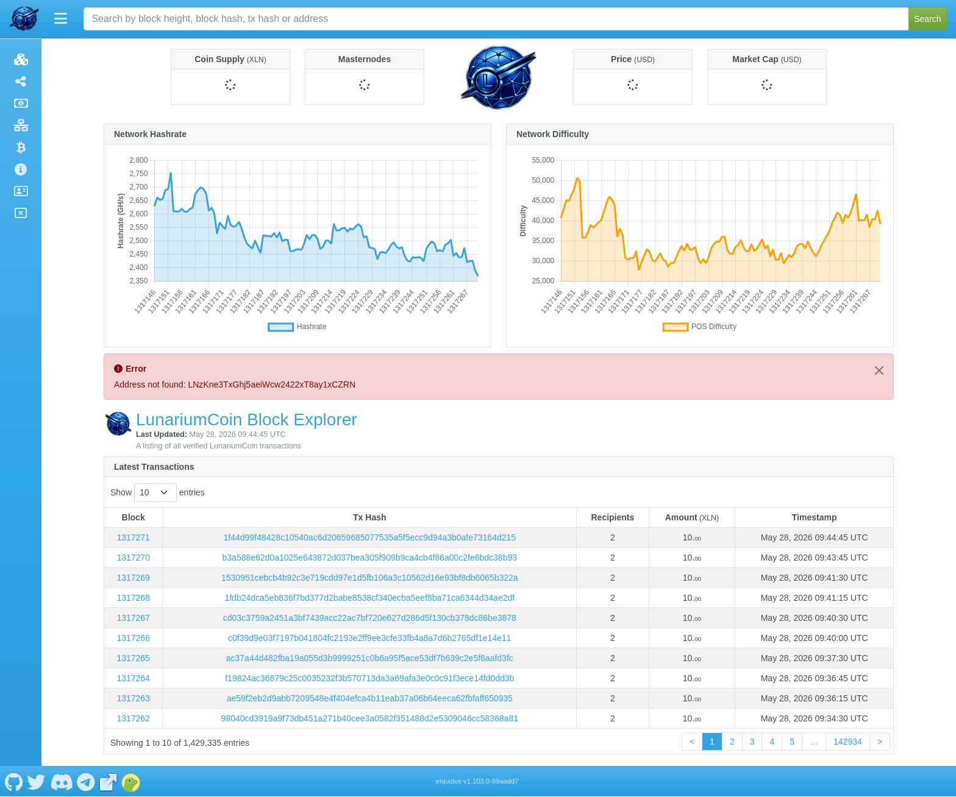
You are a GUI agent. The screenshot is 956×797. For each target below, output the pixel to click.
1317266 (133, 638)
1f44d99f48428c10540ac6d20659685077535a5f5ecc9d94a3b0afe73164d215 (369, 537)
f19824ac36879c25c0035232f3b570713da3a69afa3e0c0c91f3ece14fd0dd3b (369, 678)
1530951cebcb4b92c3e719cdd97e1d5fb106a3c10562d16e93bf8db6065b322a (369, 578)
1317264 (133, 678)
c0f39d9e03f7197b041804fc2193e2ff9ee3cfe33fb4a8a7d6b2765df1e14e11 (370, 638)
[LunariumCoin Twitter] (36, 781)
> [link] (879, 741)
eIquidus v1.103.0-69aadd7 (477, 781)
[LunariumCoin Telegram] (86, 781)
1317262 (133, 718)
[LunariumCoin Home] (24, 19)
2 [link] (732, 741)
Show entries (157, 492)
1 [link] (712, 741)
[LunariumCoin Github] (14, 781)
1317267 (133, 618)
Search (927, 19)
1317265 (133, 658)
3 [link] (752, 741)
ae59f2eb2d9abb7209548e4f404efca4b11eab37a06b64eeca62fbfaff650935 (370, 698)
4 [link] (771, 741)
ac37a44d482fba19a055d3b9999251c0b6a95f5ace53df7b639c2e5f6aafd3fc (369, 658)
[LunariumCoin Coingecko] (131, 781)
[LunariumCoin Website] (108, 781)
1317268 (133, 598)
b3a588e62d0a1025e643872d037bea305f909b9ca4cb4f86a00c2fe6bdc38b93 (370, 557)
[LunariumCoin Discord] (61, 781)
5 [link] (792, 741)
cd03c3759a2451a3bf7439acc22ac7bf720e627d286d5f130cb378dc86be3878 (369, 618)
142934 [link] (847, 741)
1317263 (133, 698)
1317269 (133, 578)
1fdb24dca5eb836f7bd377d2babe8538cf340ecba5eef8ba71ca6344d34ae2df (369, 598)
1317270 (133, 557)
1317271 (133, 537)
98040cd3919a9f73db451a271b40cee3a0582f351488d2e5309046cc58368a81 (369, 718)
